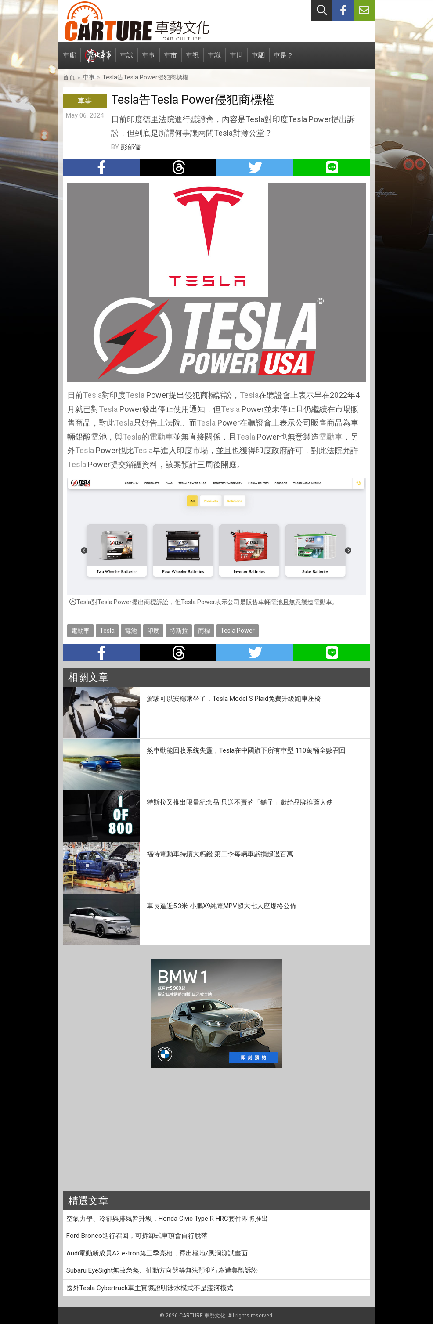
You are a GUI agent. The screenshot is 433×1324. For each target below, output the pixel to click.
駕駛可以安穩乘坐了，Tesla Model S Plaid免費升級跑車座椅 (234, 699)
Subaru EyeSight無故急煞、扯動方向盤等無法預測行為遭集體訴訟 (162, 1270)
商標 (204, 630)
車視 (192, 60)
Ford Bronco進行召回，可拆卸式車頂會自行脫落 (137, 1236)
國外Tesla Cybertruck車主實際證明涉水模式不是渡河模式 (149, 1288)
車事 (148, 60)
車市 (170, 60)
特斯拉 (179, 630)
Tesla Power (237, 630)
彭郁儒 (131, 147)
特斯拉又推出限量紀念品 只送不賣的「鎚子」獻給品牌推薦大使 (240, 802)
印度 (153, 630)
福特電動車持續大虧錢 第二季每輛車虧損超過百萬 (220, 854)
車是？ (283, 60)
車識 (214, 60)
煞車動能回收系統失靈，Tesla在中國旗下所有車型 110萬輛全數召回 (246, 750)
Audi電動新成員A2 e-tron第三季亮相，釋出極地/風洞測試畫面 (157, 1253)
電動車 (161, 436)
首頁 (69, 77)
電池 (131, 630)
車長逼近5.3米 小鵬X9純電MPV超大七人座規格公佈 (221, 906)
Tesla (92, 395)
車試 (126, 60)
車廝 (69, 60)
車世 (236, 60)
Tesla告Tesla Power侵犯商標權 (145, 77)
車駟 (258, 60)
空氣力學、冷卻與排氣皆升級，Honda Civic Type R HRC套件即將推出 (167, 1219)
